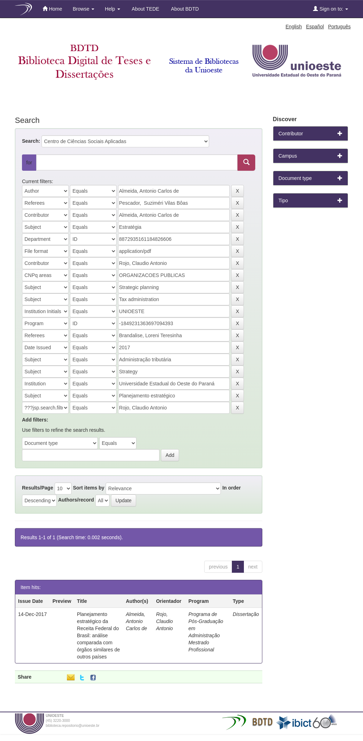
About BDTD (184, 9)
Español (315, 26)
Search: (31, 141)
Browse (83, 9)
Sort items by (89, 488)
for (29, 162)
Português (339, 26)
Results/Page (37, 488)
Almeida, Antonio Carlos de (136, 621)
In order (231, 488)
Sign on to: (330, 9)
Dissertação (246, 614)
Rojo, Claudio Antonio (164, 621)
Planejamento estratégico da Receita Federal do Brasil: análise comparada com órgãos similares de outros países (98, 635)
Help (112, 9)
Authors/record (76, 500)
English (294, 26)
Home (52, 9)
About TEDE (145, 9)
